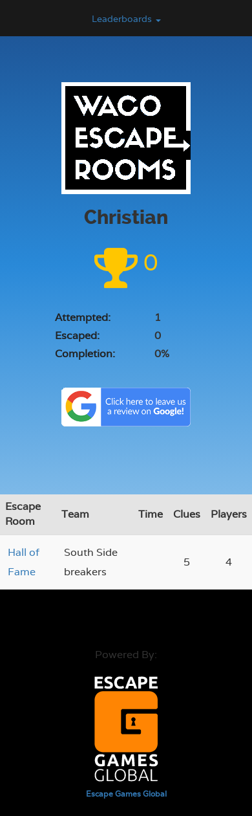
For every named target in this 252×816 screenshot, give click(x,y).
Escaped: (77, 335)
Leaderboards (126, 19)
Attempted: (82, 317)
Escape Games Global (126, 794)
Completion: (85, 353)
